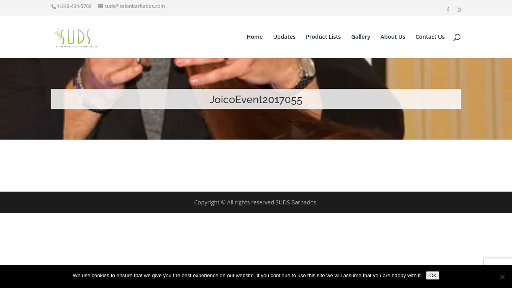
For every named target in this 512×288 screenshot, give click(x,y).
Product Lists (323, 37)
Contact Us (430, 37)
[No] (502, 277)
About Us (392, 37)
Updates (284, 37)
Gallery (360, 37)
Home (255, 37)
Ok (432, 275)
